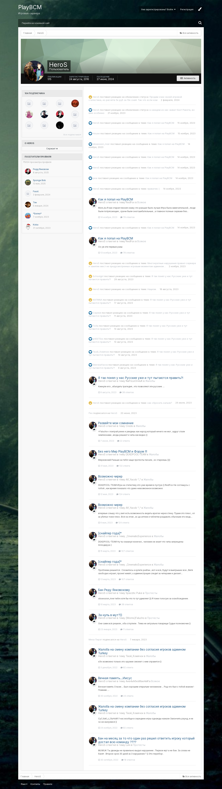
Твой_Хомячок (101, 351)
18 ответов (128, 760)
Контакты (35, 784)
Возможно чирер (110, 476)
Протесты (151, 592)
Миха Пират (95, 639)
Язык (24, 784)
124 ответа (123, 494)
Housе (96, 133)
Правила (47, 784)
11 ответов (127, 629)
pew (95, 178)
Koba (35, 224)
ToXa (95, 325)
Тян (35, 202)
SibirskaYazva (100, 364)
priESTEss (98, 338)
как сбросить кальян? (159, 402)
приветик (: (153, 188)
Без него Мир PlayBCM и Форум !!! (122, 451)
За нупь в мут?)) (110, 615)
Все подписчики (72, 134)
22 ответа (123, 441)
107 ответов (126, 551)
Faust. (36, 191)
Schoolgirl (98, 276)
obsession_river (101, 144)
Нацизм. (151, 289)
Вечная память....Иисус (115, 678)
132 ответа (123, 465)
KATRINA (97, 299)
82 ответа (127, 667)
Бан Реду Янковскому (114, 590)
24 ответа (127, 696)
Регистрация (186, 9)
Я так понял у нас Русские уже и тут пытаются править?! (140, 378)
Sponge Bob (39, 180)
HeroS (96, 96)
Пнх (91, 413)
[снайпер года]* (110, 533)
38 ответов (126, 392)
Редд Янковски (41, 169)
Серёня (97, 312)
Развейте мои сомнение (116, 423)
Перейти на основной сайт (36, 23)
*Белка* (37, 213)
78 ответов (127, 217)
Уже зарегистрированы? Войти (158, 9)
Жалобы (150, 380)
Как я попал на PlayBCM (160, 122)
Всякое (141, 202)
